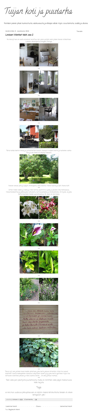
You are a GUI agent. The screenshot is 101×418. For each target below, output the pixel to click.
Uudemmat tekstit (11, 406)
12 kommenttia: (28, 399)
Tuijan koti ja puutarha (38, 12)
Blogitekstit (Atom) (14, 410)
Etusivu (38, 406)
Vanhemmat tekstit (66, 406)
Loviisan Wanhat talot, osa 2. (19, 35)
